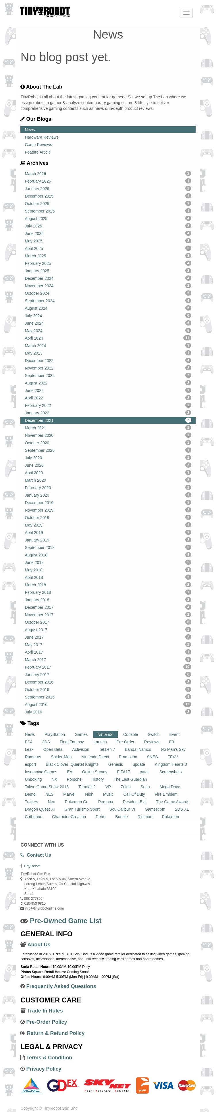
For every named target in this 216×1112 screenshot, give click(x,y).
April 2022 (108, 397)
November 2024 (108, 285)
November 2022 (108, 367)
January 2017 (108, 674)
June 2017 (108, 637)
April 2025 (108, 248)
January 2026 (108, 188)
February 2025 (108, 263)
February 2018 (108, 592)
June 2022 (108, 390)
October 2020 (108, 442)
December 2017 (108, 607)
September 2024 (108, 300)
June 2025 (108, 233)
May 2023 (108, 352)
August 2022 (108, 382)
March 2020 (108, 480)
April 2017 (108, 651)
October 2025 (108, 203)
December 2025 (108, 195)
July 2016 (108, 711)
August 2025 (108, 218)
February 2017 (108, 666)
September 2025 (108, 210)
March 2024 (108, 345)
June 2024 (108, 323)
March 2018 (108, 584)
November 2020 (108, 435)
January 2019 (108, 539)
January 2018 (108, 599)
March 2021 (108, 427)
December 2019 (108, 502)
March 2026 (108, 173)
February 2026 (108, 180)
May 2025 (108, 240)
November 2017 (108, 614)
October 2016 (108, 689)
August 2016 (108, 704)
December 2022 (108, 360)
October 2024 (108, 293)
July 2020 (108, 457)
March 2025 (108, 255)
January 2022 (108, 412)
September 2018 (108, 547)
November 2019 (108, 509)
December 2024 (108, 278)
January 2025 (108, 270)
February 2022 (108, 405)
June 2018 (108, 562)
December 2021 (108, 420)
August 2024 (108, 308)
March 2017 (108, 659)
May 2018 (108, 569)
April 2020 (108, 472)
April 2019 (108, 532)
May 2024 (108, 330)
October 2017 (108, 622)
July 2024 (108, 315)
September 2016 (108, 696)
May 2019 (108, 524)
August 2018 (108, 554)
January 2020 (108, 494)
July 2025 (108, 225)
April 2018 (108, 577)
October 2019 (108, 517)
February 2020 (108, 487)
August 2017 (108, 629)
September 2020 (108, 450)
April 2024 (108, 337)
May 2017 (108, 644)
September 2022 (108, 375)
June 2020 (108, 465)
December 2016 (108, 681)
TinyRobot (32, 866)
